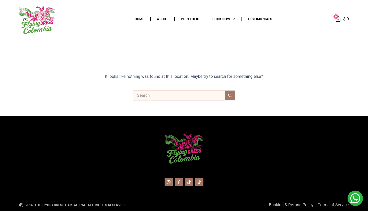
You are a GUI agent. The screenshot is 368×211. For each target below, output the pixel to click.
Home (139, 19)
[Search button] (230, 95)
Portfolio (190, 19)
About (162, 19)
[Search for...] (179, 95)
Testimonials (260, 19)
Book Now (223, 19)
